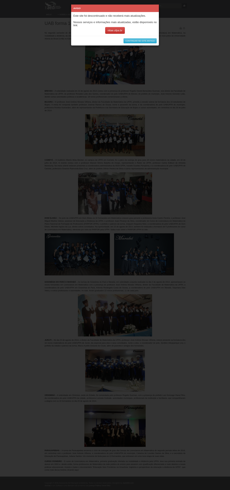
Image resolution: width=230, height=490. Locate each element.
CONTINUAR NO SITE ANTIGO (140, 41)
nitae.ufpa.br (115, 30)
